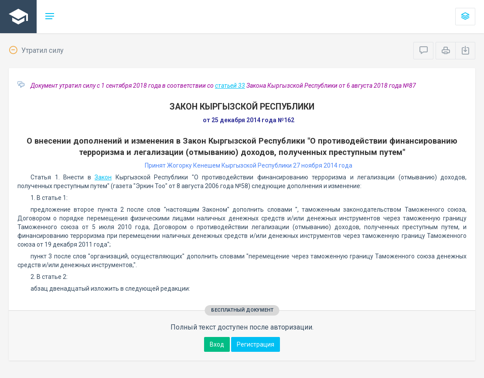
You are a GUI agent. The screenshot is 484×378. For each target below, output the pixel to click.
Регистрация (255, 344)
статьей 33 (230, 85)
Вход (217, 344)
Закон (103, 177)
